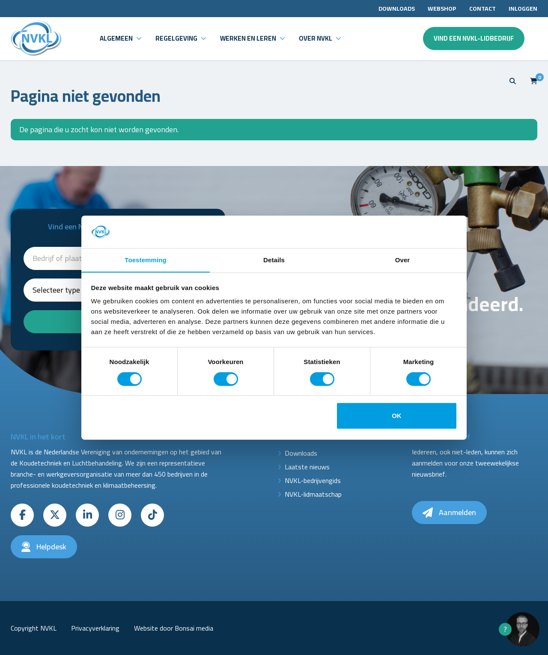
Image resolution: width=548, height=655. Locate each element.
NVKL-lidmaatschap (313, 494)
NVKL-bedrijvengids (313, 480)
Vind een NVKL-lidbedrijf (474, 38)
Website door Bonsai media (173, 628)
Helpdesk (43, 546)
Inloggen (523, 8)
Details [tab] (274, 260)
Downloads (396, 8)
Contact (482, 8)
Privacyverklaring (95, 628)
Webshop (442, 8)
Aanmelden (449, 512)
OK (397, 416)
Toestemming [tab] (146, 260)
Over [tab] (402, 260)
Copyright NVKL (34, 628)
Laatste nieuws (307, 466)
